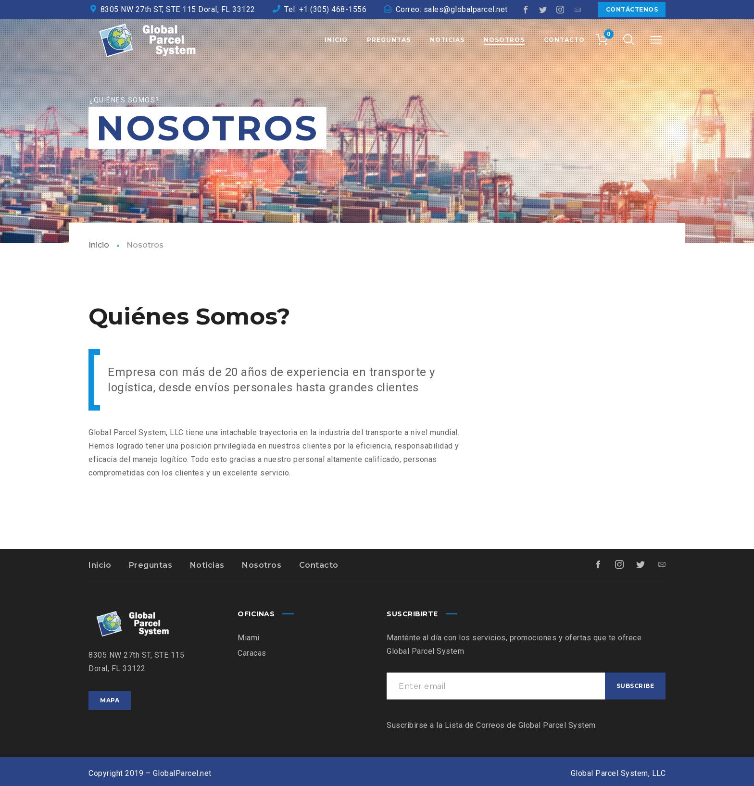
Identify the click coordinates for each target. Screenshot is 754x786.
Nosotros (261, 565)
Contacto (319, 565)
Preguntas (151, 565)
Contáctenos (632, 9)
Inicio (98, 245)
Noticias (207, 565)
